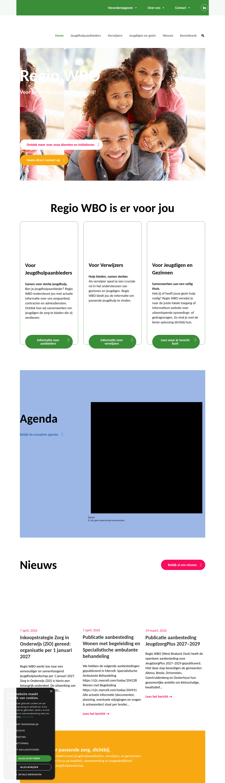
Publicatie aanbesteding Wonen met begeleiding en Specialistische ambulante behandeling (111, 646)
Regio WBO (31, 30)
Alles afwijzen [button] (29, 767)
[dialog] (29, 734)
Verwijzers (115, 35)
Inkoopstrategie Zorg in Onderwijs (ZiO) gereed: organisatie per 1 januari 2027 (46, 647)
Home (59, 35)
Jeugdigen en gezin (142, 35)
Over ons (156, 7)
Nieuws (168, 35)
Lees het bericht (96, 714)
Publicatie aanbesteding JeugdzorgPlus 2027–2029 (172, 640)
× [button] (51, 691)
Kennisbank (188, 35)
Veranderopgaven (122, 7)
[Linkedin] (204, 7)
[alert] (146, 455)
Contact (183, 7)
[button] (202, 36)
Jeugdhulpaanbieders (86, 35)
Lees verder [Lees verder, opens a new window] (28, 716)
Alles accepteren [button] (29, 758)
